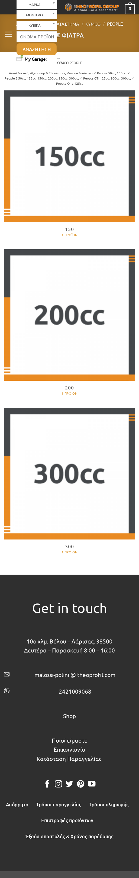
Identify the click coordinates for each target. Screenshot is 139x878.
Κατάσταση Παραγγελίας (69, 758)
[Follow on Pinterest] (80, 784)
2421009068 (75, 691)
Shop (69, 715)
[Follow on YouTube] (91, 784)
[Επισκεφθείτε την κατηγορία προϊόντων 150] (69, 167)
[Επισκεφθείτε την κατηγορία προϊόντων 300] (69, 484)
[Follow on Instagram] (58, 784)
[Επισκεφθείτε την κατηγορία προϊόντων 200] (69, 326)
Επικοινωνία (69, 749)
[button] (8, 34)
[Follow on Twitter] (69, 784)
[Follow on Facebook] (47, 784)
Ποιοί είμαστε (69, 740)
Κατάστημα (66, 23)
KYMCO (93, 23)
